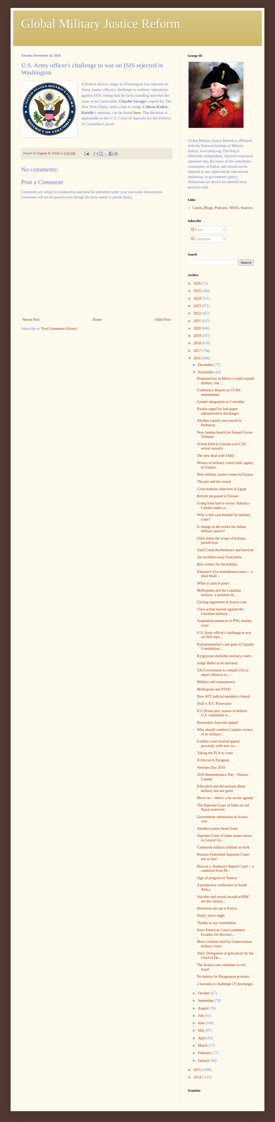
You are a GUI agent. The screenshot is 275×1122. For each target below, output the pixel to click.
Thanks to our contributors (216, 923)
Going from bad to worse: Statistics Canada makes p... (223, 505)
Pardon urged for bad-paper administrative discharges (218, 411)
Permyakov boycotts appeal (217, 723)
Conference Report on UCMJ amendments (218, 392)
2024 (198, 298)
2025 (198, 291)
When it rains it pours (213, 583)
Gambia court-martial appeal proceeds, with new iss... (218, 743)
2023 (198, 306)
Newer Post (31, 320)
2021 (198, 321)
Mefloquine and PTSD (214, 689)
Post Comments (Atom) (59, 329)
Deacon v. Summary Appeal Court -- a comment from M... (225, 868)
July (201, 1016)
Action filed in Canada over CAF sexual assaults (221, 446)
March (203, 1045)
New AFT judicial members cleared (223, 696)
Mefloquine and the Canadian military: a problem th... (219, 592)
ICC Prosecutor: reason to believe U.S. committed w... (222, 713)
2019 (198, 336)
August (203, 1008)
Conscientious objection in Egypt (221, 489)
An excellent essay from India (219, 557)
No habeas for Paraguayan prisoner (223, 977)
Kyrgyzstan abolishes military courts (224, 656)
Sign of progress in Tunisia (217, 878)
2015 (198, 1070)
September (206, 1001)
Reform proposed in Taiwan (217, 496)
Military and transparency (216, 682)
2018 (198, 343)
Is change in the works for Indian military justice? (221, 529)
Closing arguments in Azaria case (221, 602)
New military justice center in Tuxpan (225, 474)
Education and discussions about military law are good (221, 788)
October (204, 993)
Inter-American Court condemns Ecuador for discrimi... (221, 932)
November (206, 372)
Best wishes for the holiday (217, 564)
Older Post (163, 320)
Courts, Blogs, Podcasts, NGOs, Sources (222, 208)
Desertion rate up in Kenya (217, 908)
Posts (197, 230)
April (202, 1038)
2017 (198, 351)
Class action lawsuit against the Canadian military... (220, 611)
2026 (198, 283)
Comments (201, 239)
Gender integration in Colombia (220, 402)
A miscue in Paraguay (213, 760)
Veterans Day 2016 (211, 767)
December (206, 365)
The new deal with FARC (216, 456)
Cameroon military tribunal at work (223, 847)
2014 (198, 1077)
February (205, 1053)
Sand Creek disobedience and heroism (225, 550)
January (204, 1061)
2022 (198, 313)
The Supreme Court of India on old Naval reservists (223, 807)
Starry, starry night (210, 915)
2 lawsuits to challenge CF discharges (225, 984)
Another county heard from (217, 829)
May (201, 1030)
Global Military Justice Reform (100, 24)
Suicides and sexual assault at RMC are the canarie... (223, 899)
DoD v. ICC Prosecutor (214, 704)
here (137, 112)
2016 (198, 358)
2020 (198, 328)
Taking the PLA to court (215, 753)
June (201, 1023)
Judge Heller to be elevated (217, 663)
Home (97, 320)
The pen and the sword (214, 482)
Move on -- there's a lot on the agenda (225, 798)
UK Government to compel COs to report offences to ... (223, 672)
